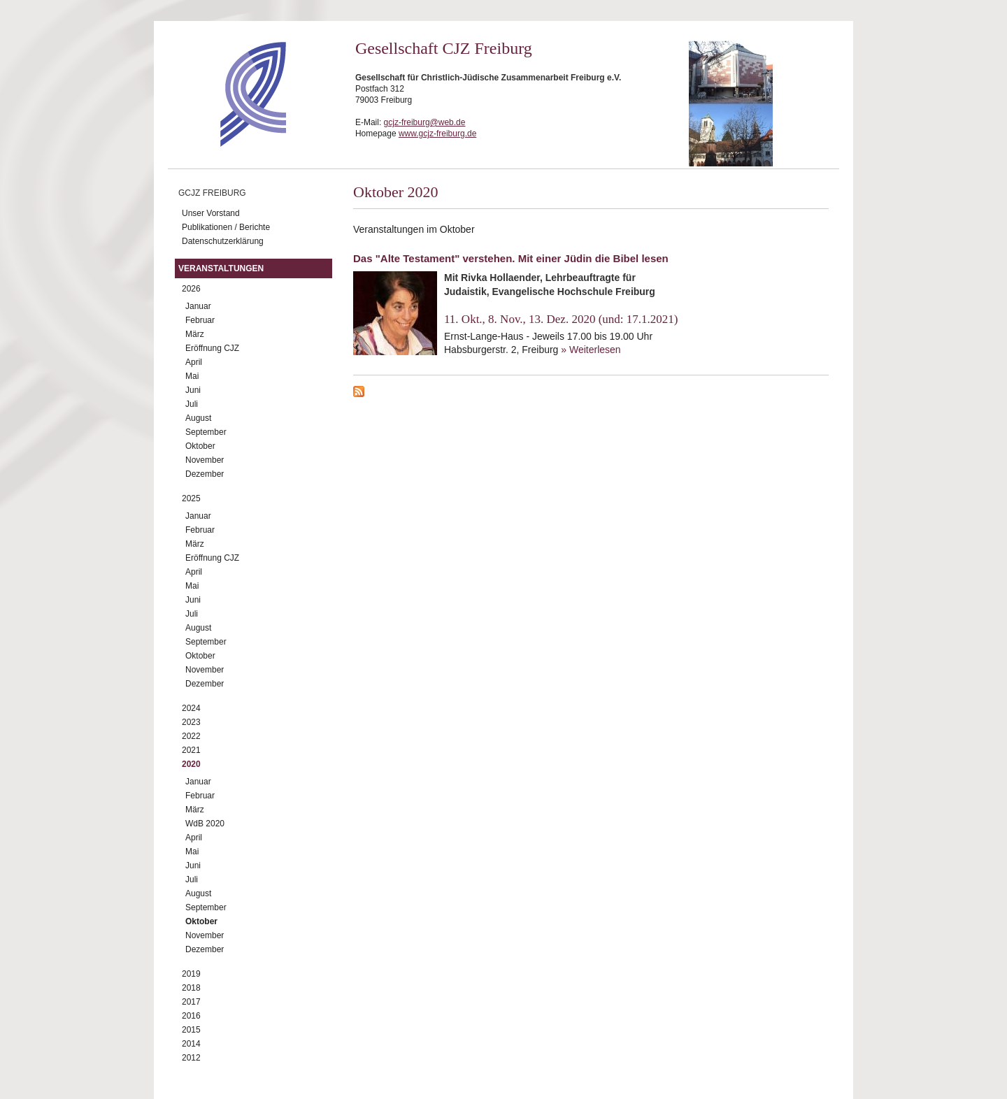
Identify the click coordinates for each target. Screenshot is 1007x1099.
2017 (191, 1002)
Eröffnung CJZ (212, 348)
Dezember (204, 474)
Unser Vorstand (211, 213)
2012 (191, 1058)
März (194, 334)
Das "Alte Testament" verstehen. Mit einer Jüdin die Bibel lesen (511, 258)
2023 (191, 722)
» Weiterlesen (590, 349)
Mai (192, 376)
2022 (191, 736)
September (206, 432)
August (198, 418)
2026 (191, 289)
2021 (191, 750)
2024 (191, 708)
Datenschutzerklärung (223, 241)
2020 (191, 764)
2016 (191, 1016)
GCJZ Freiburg (212, 193)
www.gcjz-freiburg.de (437, 133)
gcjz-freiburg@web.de (425, 122)
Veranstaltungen (221, 268)
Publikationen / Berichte (226, 227)
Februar (200, 320)
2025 (191, 498)
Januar (198, 306)
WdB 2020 (204, 823)
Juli (191, 404)
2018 (191, 988)
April (193, 362)
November (204, 460)
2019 (191, 974)
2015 (191, 1030)
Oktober (200, 446)
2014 (191, 1044)
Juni (193, 390)
